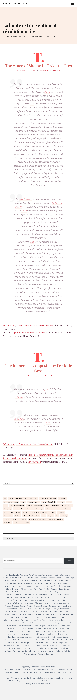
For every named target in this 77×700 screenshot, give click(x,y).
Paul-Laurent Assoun (16, 637)
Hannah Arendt (25, 609)
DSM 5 (51, 592)
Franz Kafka (66, 597)
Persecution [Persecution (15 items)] (8, 516)
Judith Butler (42, 620)
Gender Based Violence (47, 603)
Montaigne (21, 631)
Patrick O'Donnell (52, 634)
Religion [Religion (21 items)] (50, 516)
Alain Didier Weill (30, 575)
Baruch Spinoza (24, 583)
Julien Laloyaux (66, 620)
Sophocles (36, 645)
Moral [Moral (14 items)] (18, 512)
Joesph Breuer (45, 617)
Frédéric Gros (44, 71)
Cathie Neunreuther (64, 586)
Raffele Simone (62, 637)
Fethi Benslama (20, 597)
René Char (52, 640)
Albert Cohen (65, 575)
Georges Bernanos (12, 606)
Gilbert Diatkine (54, 606)
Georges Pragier (26, 606)
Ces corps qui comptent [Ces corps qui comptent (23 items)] (48, 499)
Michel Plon (64, 628)
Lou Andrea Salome (34, 623)
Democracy (21, 592)
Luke (72, 623)
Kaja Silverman (8, 623)
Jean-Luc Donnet (52, 614)
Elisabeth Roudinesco (14, 595)
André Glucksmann (12, 580)
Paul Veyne (64, 634)
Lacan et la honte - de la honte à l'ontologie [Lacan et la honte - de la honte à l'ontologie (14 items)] (28, 509)
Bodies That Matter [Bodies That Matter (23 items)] (15, 499)
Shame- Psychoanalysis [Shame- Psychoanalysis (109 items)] (12, 519)
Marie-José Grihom (14, 628)
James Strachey (11, 611)
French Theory (28, 600)
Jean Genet (53, 611)
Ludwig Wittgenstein (61, 623)
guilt (46, 389)
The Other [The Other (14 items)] (7, 523)
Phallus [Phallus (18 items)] (17, 516)
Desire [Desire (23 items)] (23, 502)
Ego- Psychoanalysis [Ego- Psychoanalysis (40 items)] (48, 502)
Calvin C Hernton (24, 586)
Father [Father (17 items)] (69, 502)
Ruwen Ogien (34, 461)
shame (47, 91)
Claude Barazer (26, 589)
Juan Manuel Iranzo (28, 620)
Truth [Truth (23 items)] (16, 523)
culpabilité (19, 418)
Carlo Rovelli (50, 586)
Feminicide (9, 597)
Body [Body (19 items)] (26, 499)
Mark (25, 628)
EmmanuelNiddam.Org (12, 678)
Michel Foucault (53, 628)
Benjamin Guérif (37, 583)
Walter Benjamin (30, 654)
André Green (25, 580)
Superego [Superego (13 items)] (51, 519)
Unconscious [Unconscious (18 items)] (24, 523)
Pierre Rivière (45, 637)
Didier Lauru (42, 592)
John (54, 617)
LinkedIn (66, 681)
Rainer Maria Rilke (10, 640)
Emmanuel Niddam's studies (16, 3)
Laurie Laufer (20, 623)
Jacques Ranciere (63, 609)
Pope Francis (18, 332)
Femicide (66, 595)
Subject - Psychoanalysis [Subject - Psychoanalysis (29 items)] (37, 519)
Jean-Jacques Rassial (19, 614)
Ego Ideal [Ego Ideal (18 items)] (61, 502)
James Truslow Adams (26, 611)
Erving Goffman (55, 595)
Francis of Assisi (33, 597)
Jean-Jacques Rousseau (36, 614)
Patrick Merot (39, 634)
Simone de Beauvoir (24, 645)
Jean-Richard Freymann (18, 617)
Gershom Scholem (40, 606)
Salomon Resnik (38, 643)
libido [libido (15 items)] (6, 512)
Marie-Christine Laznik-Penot (59, 626)
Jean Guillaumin (64, 611)
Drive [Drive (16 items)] (37, 502)
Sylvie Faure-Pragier (15, 648)
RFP (71, 640)
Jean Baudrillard (42, 611)
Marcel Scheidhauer (25, 626)
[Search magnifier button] (72, 483)
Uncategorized (48, 651)
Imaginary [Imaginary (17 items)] (7, 509)
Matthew (31, 628)
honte (24, 210)
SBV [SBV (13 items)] (57, 516)
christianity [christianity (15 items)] (62, 499)
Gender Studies (63, 603)
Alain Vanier (42, 575)
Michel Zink (11, 631)
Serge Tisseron (63, 643)
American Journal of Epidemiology (61, 578)
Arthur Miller (12, 583)
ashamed (19, 396)
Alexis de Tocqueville (25, 578)
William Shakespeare (45, 654)
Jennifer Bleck (34, 617)
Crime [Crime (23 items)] (16, 502)
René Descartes (62, 640)
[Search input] (38, 483)
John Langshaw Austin (12, 620)
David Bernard (64, 589)
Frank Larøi (44, 597)
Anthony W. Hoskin (51, 580)
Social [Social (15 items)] (24, 519)
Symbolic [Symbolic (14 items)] (60, 519)
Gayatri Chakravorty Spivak (18, 603)
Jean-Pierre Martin (66, 614)
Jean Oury (6, 614)
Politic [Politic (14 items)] (25, 516)
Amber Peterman (40, 578)
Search (69, 561)
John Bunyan (61, 617)
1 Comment (54, 376)
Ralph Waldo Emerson (26, 640)
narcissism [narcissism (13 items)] (26, 512)
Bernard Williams (62, 583)
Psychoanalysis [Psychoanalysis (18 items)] (34, 516)
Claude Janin (38, 589)
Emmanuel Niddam (38, 667)
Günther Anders (12, 609)
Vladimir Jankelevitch (63, 651)
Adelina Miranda (12, 575)
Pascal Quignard (27, 634)
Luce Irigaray (47, 623)
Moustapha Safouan (33, 631)
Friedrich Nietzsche (42, 600)
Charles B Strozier (13, 589)
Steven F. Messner (48, 645)
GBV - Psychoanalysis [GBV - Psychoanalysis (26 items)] (17, 505)
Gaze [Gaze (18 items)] (5, 505)
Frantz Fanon (55, 597)
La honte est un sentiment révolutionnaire (34, 325)
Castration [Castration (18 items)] (33, 499)
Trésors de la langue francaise (16, 651)
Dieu (32, 241)
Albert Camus (53, 575)
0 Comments (55, 71)
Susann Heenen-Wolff (64, 645)
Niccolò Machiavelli (49, 631)
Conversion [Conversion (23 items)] (8, 502)
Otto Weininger (13, 634)
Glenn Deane (66, 606)
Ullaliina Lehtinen (35, 651)
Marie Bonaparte (40, 626)
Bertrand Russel (10, 586)
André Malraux (36, 580)
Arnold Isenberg (65, 580)
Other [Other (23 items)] (53, 512)
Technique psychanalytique (48, 648)
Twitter (57, 681)
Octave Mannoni (63, 631)
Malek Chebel (11, 626)
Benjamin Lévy (49, 583)
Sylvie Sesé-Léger (30, 648)
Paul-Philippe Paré (32, 637)
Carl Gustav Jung (38, 586)
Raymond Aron (41, 640)
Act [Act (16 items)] (5, 499)
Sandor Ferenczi (51, 643)
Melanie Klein (41, 628)
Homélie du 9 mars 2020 (35, 332)
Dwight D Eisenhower (62, 592)
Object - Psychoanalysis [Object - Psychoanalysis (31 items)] (40, 512)
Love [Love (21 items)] (12, 512)
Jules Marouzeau (54, 620)
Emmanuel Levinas (30, 595)
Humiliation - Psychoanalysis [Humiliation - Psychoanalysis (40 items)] (62, 505)
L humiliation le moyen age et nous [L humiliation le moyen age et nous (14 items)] (58, 509)
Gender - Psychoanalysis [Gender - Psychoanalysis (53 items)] (35, 505)
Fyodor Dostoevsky (58, 600)
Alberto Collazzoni (10, 578)
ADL (21, 575)
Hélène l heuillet (38, 609)
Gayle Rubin (33, 603)
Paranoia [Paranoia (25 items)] (61, 512)
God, (32, 103)
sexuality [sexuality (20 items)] (64, 516)
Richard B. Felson (13, 643)
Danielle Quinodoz (51, 589)
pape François (25, 199)
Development (32, 592)
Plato (54, 637)
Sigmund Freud (9, 645)
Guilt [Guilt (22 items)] (48, 505)
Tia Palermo (64, 648)
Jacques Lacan (51, 609)
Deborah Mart (11, 592)
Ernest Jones (43, 595)
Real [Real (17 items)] (43, 516)
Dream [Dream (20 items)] (30, 502)
